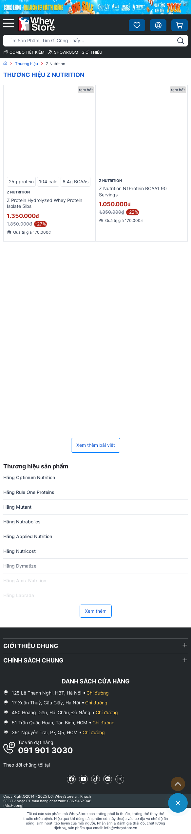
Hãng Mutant (17, 507)
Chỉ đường (97, 693)
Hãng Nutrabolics (22, 521)
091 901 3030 (45, 750)
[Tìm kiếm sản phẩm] (95, 40)
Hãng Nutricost (19, 551)
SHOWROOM (63, 52)
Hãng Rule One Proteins (28, 492)
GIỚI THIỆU (92, 52)
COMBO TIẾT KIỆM (24, 52)
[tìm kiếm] (180, 40)
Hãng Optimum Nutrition (29, 477)
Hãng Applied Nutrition (27, 536)
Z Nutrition (18, 192)
